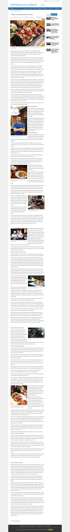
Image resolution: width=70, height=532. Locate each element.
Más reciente (53, 14)
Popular (48, 14)
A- (42, 19)
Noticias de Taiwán (41, 526)
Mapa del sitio (48, 526)
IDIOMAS (57, 8)
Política (25, 8)
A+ (44, 19)
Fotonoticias (45, 8)
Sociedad (39, 8)
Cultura (35, 8)
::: (10, 2)
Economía (30, 8)
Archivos (50, 8)
